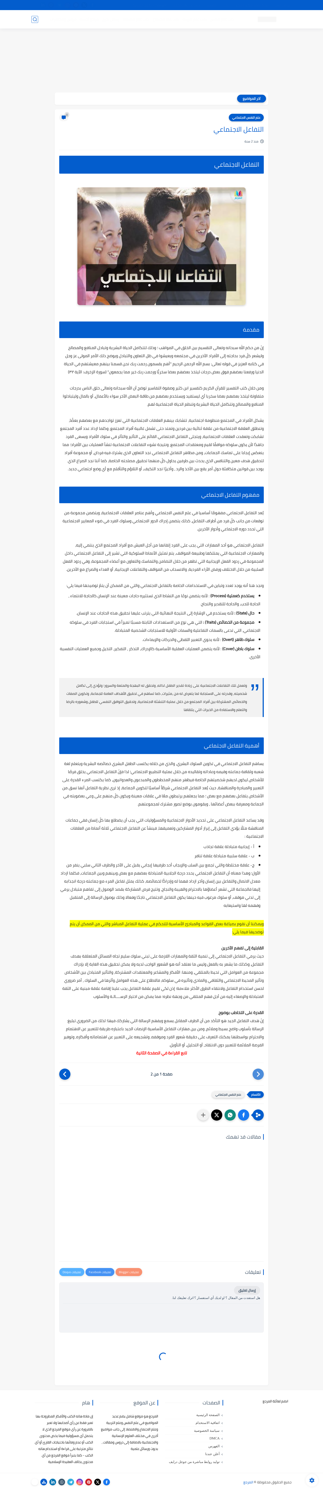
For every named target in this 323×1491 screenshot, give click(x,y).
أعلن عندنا (212, 1454)
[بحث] (34, 19)
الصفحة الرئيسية (208, 1415)
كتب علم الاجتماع (166, 19)
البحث (226, 5)
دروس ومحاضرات (63, 19)
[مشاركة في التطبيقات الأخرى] (203, 1115)
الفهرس (214, 1446)
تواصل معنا (282, 5)
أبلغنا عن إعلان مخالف (187, 5)
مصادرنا (212, 5)
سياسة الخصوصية (207, 1430)
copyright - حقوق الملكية (150, 5)
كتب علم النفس (222, 19)
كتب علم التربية (195, 19)
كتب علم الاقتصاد (135, 19)
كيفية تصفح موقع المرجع (252, 5)
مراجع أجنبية (89, 19)
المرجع (248, 1482)
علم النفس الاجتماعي (246, 117)
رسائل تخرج (110, 19)
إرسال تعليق (247, 1290)
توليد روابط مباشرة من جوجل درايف (194, 1462)
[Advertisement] (161, 61)
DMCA (215, 1438)
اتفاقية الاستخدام (208, 1423)
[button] (243, 1115)
